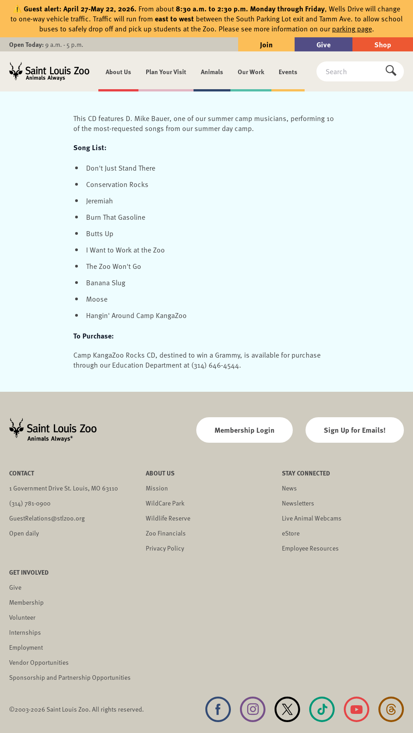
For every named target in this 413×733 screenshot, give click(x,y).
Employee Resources (310, 548)
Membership (26, 602)
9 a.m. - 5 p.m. (46, 44)
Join (266, 44)
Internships (25, 632)
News (289, 488)
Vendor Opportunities (39, 662)
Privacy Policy (165, 548)
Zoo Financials (166, 533)
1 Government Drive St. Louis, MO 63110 (63, 488)
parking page (352, 28)
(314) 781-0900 (30, 503)
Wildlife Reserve (168, 518)
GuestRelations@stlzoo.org (47, 518)
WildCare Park (165, 503)
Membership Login (244, 430)
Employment (26, 647)
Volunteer (22, 617)
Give (323, 44)
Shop (382, 44)
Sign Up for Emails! (355, 430)
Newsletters (298, 503)
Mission (157, 488)
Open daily (24, 533)
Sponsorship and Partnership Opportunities (70, 677)
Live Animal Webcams (312, 518)
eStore (291, 533)
